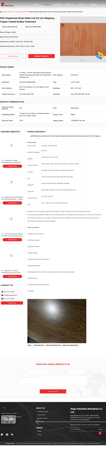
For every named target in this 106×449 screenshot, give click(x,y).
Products (46, 5)
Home (36, 5)
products (10, 12)
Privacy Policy (10, 443)
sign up (100, 429)
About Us (69, 5)
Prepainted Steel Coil (21, 12)
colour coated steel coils (53, 345)
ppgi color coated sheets (70, 345)
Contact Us (81, 5)
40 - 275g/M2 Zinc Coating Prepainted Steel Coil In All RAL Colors (11, 272)
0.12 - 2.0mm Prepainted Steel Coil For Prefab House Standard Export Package (12, 236)
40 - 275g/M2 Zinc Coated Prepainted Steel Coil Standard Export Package (11, 162)
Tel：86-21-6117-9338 (9, 413)
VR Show (58, 5)
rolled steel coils (39, 345)
